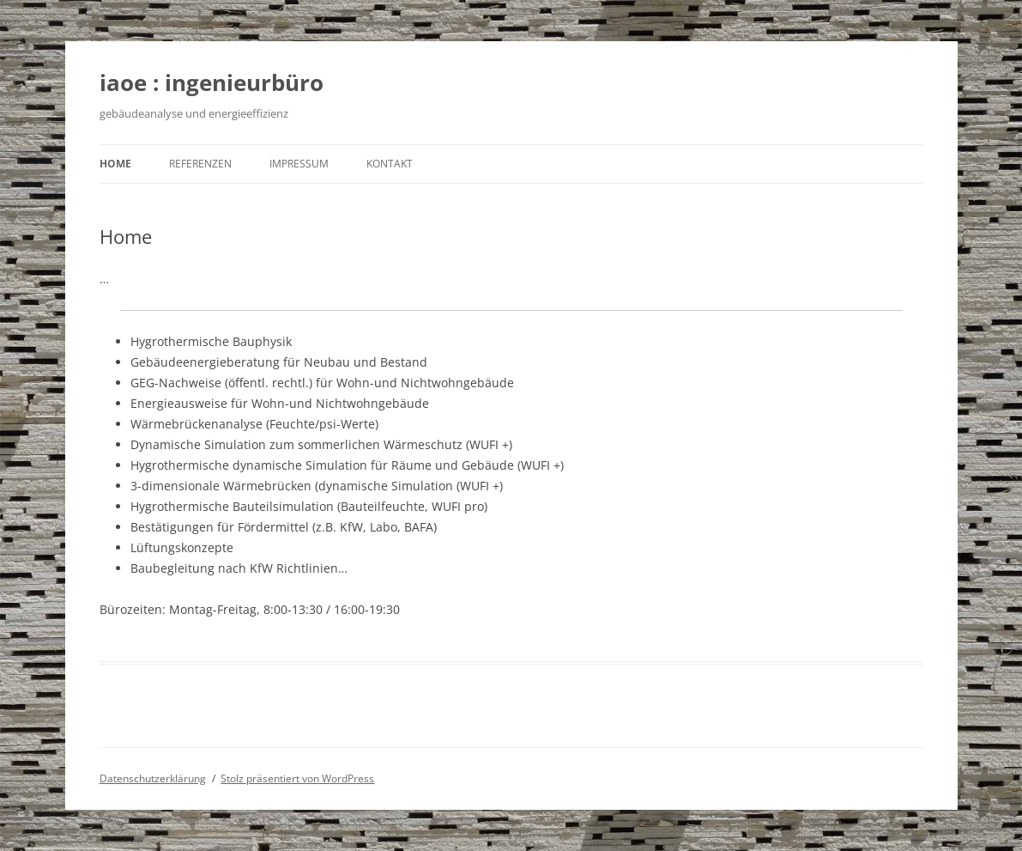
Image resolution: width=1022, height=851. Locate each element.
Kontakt (389, 163)
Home (115, 163)
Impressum (299, 163)
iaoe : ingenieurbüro (212, 82)
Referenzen (200, 163)
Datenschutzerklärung (153, 778)
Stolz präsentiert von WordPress (297, 778)
